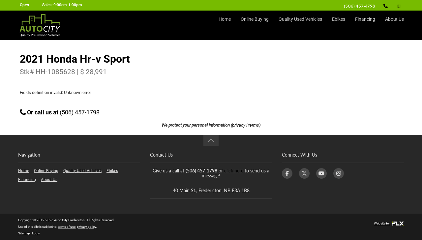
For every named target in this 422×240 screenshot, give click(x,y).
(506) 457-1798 (359, 6)
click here (233, 170)
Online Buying (255, 25)
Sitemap (24, 233)
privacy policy (86, 226)
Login (36, 233)
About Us (394, 25)
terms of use (66, 226)
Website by (389, 223)
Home (225, 25)
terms (253, 125)
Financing (365, 25)
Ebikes (338, 25)
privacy (238, 125)
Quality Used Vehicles (300, 25)
